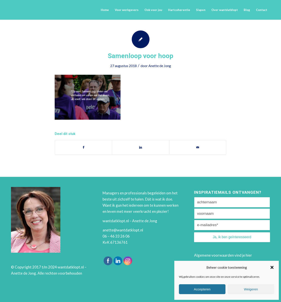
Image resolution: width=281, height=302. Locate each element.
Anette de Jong (159, 66)
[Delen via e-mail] (197, 147)
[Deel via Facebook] (83, 147)
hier (249, 255)
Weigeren (251, 289)
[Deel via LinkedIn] (140, 147)
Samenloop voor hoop (140, 56)
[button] (272, 267)
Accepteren (202, 289)
